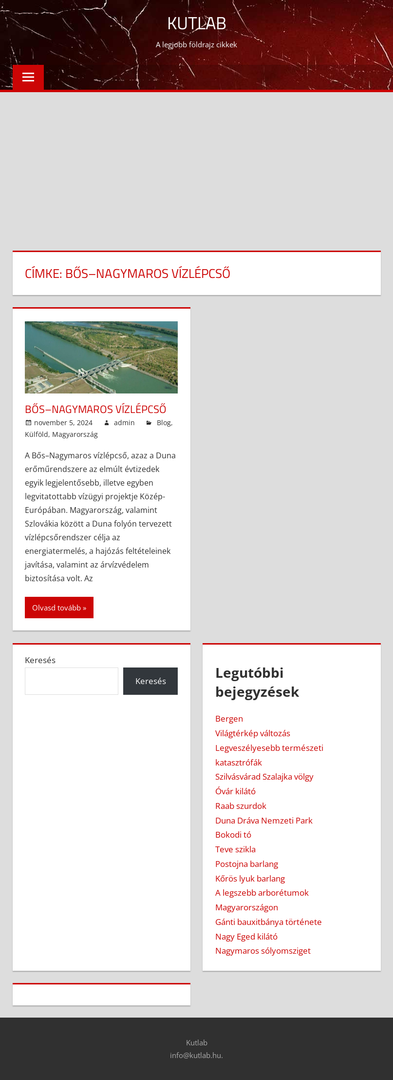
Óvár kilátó (235, 791)
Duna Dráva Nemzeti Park (264, 820)
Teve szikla (235, 849)
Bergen (229, 718)
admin (124, 422)
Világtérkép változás (252, 733)
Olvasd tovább (56, 607)
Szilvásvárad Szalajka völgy (264, 776)
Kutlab (196, 22)
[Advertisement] (196, 165)
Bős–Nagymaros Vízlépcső (96, 409)
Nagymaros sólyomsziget (263, 950)
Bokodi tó (233, 834)
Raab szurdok (240, 805)
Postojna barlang (246, 863)
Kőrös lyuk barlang (250, 878)
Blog (164, 422)
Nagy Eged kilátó (246, 936)
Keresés (40, 660)
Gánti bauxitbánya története (268, 921)
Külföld (36, 434)
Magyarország (75, 434)
